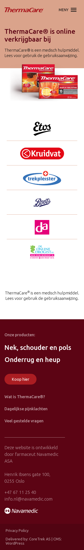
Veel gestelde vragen (23, 421)
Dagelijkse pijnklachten (25, 408)
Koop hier (20, 379)
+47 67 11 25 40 (20, 492)
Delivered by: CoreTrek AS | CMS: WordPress (34, 541)
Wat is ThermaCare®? (24, 396)
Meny (68, 10)
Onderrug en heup (32, 359)
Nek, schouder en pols (37, 347)
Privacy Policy (17, 530)
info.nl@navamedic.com (28, 498)
